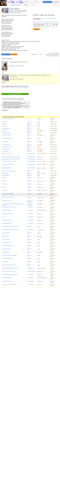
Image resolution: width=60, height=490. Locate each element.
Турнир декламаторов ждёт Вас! (8, 118)
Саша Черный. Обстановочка (7, 281)
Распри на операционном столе (7, 245)
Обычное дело (4, 121)
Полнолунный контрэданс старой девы (9, 264)
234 (39, 159)
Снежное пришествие (6, 239)
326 (39, 149)
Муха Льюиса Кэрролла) (6, 132)
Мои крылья (4, 187)
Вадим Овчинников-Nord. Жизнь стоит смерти (10, 268)
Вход (44, 1)
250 (39, 168)
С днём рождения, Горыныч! (7, 200)
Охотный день (4, 130)
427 (39, 135)
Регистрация (49, 1)
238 (39, 141)
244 (39, 138)
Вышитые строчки (5, 190)
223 (39, 207)
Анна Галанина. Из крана (6, 210)
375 (39, 197)
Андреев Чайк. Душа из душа (7, 220)
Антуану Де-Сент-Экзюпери (7, 146)
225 (39, 184)
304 (39, 122)
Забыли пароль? (56, 4)
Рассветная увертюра (6, 232)
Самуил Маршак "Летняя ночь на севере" (9, 161)
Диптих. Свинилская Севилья (7, 138)
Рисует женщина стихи (6, 144)
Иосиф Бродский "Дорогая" (7, 167)
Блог (29, 118)
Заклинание (4, 180)
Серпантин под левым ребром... (7, 258)
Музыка (54, 18)
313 (39, 210)
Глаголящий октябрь (5, 252)
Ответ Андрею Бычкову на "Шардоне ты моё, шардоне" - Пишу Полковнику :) (13, 204)
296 (39, 153)
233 (39, 161)
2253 (39, 173)
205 (39, 265)
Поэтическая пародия (31, 201)
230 (39, 236)
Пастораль (4, 177)
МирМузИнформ (56, 1)
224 (39, 217)
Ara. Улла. (4, 216)
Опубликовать (5, 110)
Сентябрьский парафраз (6, 248)
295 (39, 277)
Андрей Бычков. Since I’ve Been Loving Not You (10, 229)
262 (39, 151)
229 (39, 175)
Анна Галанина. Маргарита (7, 277)
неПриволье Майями (5, 128)
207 (39, 220)
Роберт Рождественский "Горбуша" (8, 164)
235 (39, 268)
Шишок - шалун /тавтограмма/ (7, 193)
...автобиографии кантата (6, 242)
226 (39, 252)
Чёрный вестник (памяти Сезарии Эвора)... (9, 255)
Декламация (31, 210)
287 (39, 233)
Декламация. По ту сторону (7, 153)
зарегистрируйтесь (18, 86)
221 (39, 239)
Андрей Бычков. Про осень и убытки (8, 271)
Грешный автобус (5, 173)
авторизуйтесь (25, 86)
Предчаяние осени (5, 236)
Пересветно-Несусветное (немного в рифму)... (10, 226)
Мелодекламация (32, 153)
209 (39, 255)
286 (34, 54)
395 (39, 164)
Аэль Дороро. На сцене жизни (7, 213)
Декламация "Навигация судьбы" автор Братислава (11, 156)
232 (39, 171)
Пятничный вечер (5, 261)
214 (39, 223)
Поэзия (19, 12)
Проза (30, 121)
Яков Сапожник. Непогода (6, 223)
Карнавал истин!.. (5, 126)
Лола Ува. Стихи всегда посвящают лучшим (10, 274)
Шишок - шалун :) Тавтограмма (46, 18)
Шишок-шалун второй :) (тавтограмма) (9, 171)
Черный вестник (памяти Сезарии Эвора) (9, 284)
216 (39, 126)
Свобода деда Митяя (6, 175)
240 (39, 124)
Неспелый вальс (5, 141)
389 (39, 190)
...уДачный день (5, 151)
